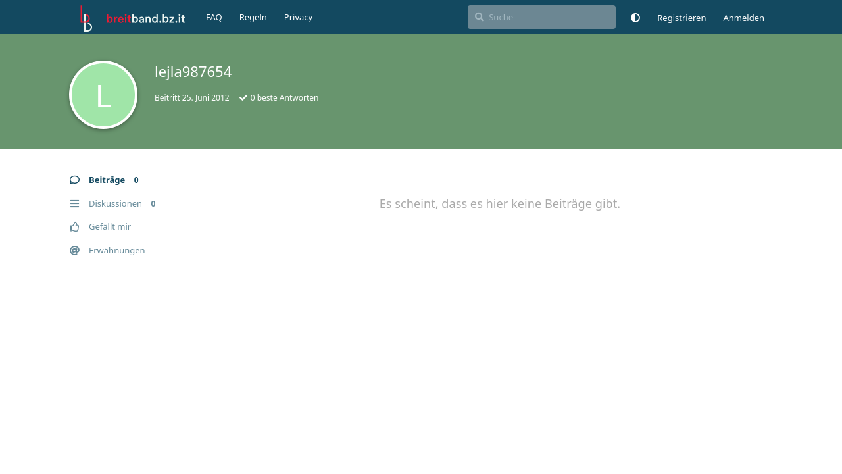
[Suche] (542, 17)
